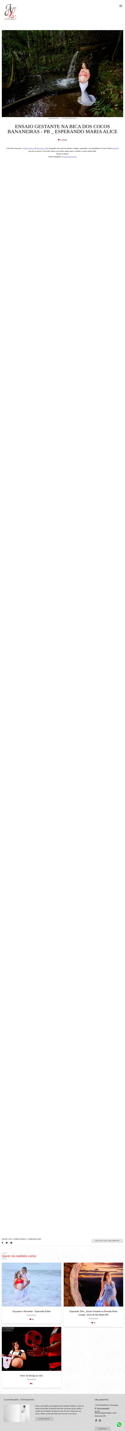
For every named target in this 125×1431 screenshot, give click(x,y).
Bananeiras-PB (42, 148)
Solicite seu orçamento (107, 1241)
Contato (103, 1429)
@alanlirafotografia (69, 157)
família (116, 148)
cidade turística (28, 148)
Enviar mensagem (103, 1408)
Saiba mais (44, 1419)
